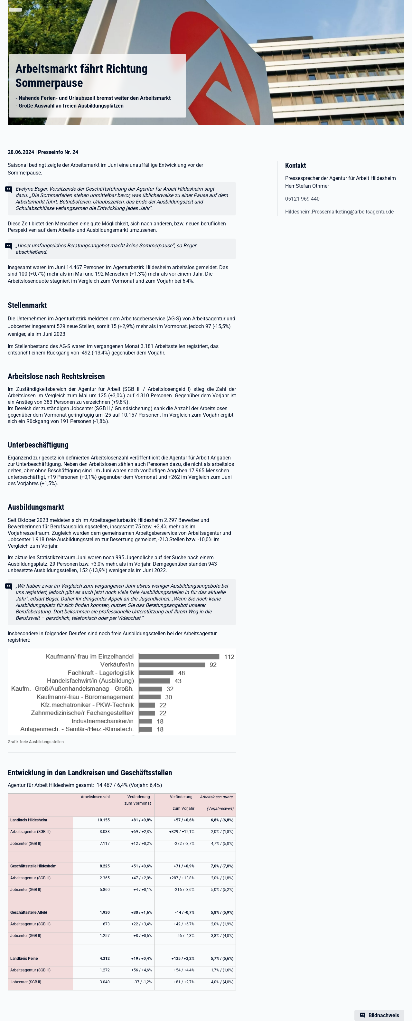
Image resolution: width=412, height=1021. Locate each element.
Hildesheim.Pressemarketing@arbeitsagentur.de (339, 212)
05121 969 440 (302, 199)
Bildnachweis (384, 1015)
